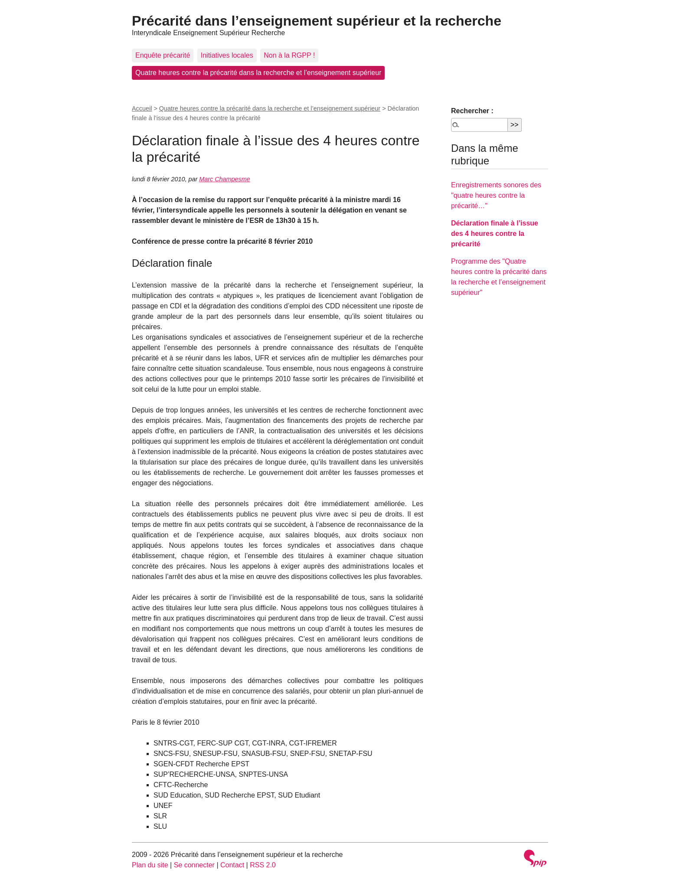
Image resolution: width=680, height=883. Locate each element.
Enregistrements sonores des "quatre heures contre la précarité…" (496, 195)
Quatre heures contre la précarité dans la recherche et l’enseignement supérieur (258, 72)
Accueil (142, 108)
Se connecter (194, 865)
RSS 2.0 (263, 865)
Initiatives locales (227, 55)
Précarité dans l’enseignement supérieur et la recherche (316, 21)
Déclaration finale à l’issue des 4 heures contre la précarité (494, 233)
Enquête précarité (162, 55)
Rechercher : (472, 110)
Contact (232, 865)
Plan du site (150, 865)
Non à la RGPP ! (289, 55)
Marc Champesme (224, 179)
